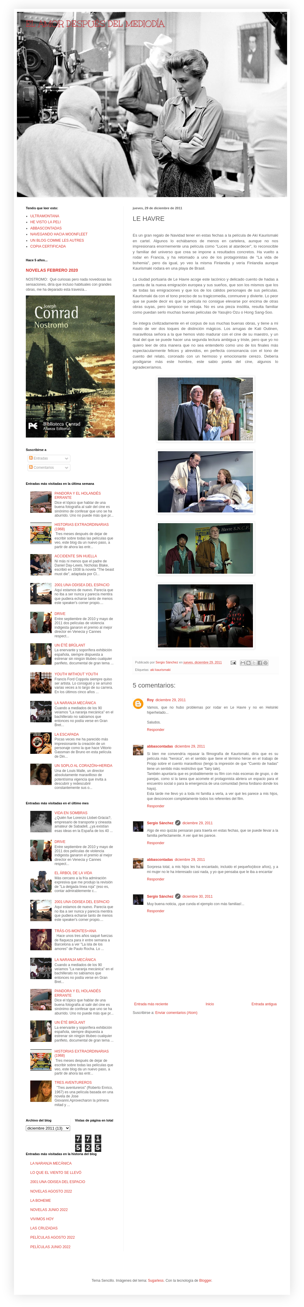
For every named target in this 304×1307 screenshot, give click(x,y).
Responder (155, 730)
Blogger (205, 1280)
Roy (150, 700)
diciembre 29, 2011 (171, 700)
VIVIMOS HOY (42, 1219)
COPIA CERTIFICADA (48, 246)
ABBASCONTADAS (46, 228)
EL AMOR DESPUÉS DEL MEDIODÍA (95, 23)
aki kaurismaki (160, 669)
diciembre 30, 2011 (197, 896)
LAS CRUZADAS (44, 1228)
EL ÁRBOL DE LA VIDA (73, 873)
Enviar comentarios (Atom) (176, 1013)
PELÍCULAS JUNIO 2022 (50, 1247)
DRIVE (60, 614)
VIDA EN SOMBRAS (71, 813)
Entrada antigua (264, 1004)
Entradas (38, 458)
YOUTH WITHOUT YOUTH (76, 674)
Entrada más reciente (151, 1004)
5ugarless (156, 1280)
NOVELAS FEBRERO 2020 (52, 270)
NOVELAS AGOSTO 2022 (51, 1191)
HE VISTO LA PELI (45, 222)
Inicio (210, 1004)
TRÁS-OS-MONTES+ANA (75, 931)
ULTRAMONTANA (44, 216)
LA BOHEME (40, 1201)
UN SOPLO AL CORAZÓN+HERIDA (84, 766)
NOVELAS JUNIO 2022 (49, 1210)
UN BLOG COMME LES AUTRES (57, 240)
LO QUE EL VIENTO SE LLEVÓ (55, 1173)
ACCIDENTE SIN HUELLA (76, 556)
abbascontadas (160, 746)
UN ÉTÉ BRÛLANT (70, 645)
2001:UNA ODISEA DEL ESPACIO (82, 585)
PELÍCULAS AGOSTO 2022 (52, 1237)
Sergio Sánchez (160, 823)
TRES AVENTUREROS (73, 1082)
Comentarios (41, 467)
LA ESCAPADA (67, 734)
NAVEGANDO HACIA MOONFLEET (59, 234)
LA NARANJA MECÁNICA (75, 703)
